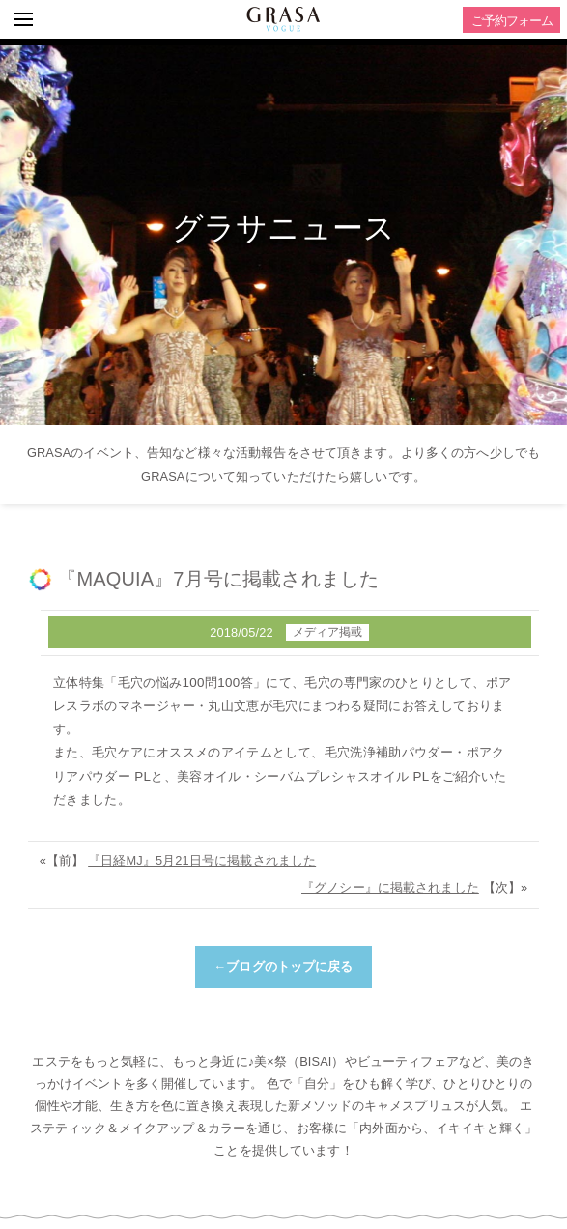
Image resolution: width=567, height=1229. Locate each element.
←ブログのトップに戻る (283, 966)
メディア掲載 (328, 633)
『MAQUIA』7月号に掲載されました (218, 578)
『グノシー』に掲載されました (390, 887)
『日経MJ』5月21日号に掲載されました (202, 860)
